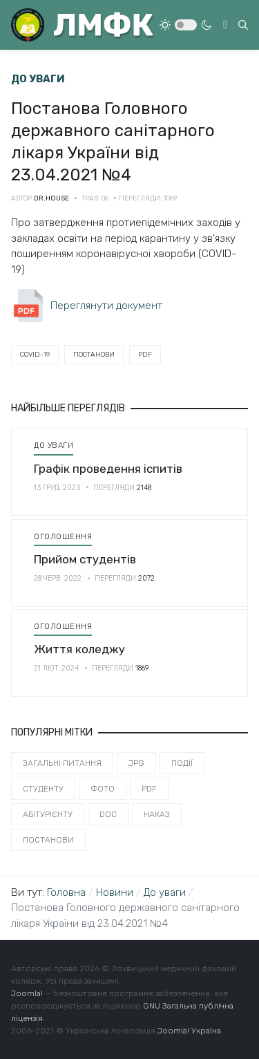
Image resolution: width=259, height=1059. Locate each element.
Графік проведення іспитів (108, 469)
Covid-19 (35, 354)
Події (182, 763)
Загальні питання (62, 763)
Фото (102, 789)
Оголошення (63, 536)
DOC (108, 814)
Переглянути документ (106, 305)
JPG (136, 763)
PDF (145, 354)
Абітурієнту (48, 814)
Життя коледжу (79, 649)
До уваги (53, 445)
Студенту (43, 789)
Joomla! (27, 993)
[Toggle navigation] (225, 24)
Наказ (157, 814)
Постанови (94, 354)
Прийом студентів (85, 559)
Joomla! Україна (189, 1030)
